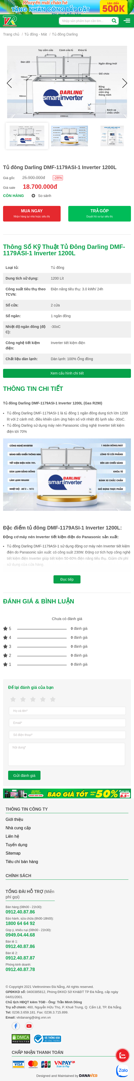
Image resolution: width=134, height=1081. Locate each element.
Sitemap (13, 853)
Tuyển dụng (16, 845)
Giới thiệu (14, 819)
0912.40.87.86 (20, 911)
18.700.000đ (40, 186)
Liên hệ (12, 836)
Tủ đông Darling (65, 34)
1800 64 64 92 (20, 923)
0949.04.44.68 (20, 934)
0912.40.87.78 (20, 969)
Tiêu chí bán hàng (22, 861)
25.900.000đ (33, 177)
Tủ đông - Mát (35, 34)
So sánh (41, 196)
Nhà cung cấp (18, 828)
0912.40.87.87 (20, 958)
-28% (58, 178)
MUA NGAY (32, 214)
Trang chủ (11, 34)
